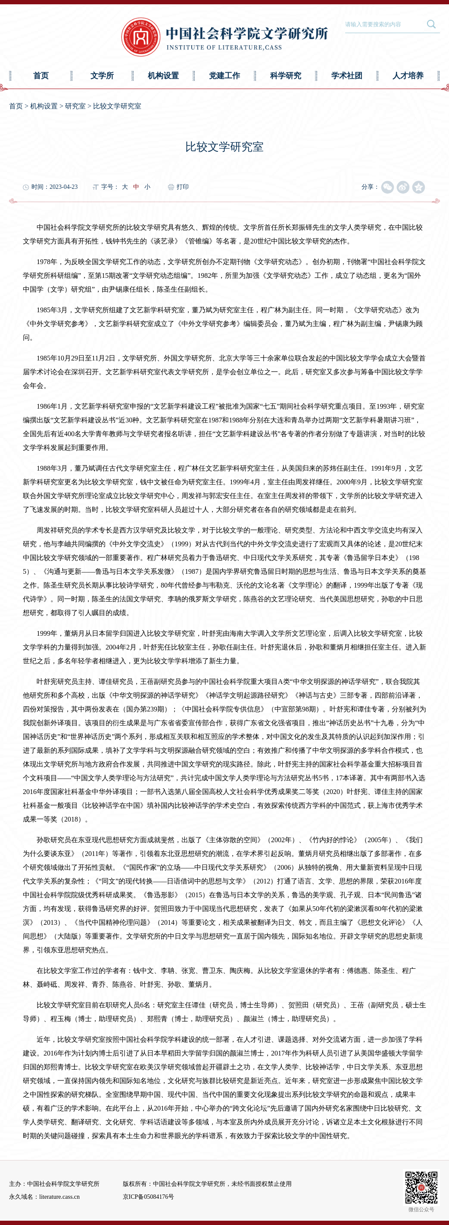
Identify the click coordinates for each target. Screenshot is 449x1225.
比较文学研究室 (117, 106)
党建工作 (224, 75)
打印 (183, 187)
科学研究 (285, 75)
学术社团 (346, 75)
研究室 (75, 106)
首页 (41, 75)
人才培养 (408, 75)
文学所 (102, 75)
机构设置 (163, 75)
